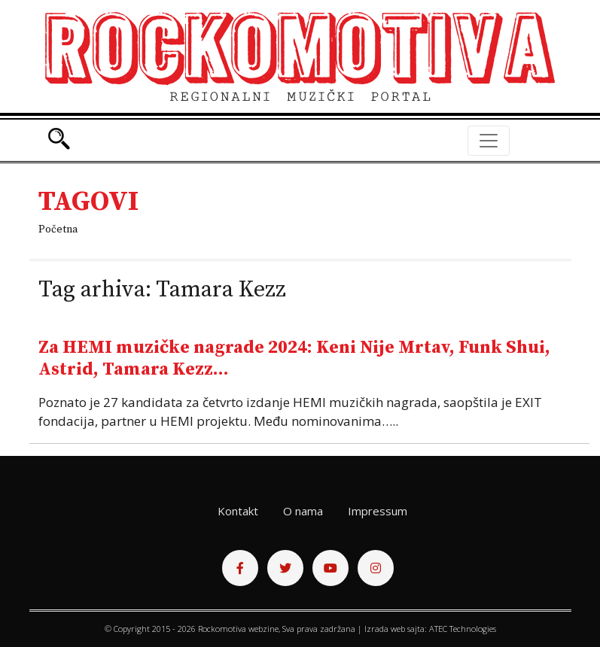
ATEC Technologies (462, 628)
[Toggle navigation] (489, 141)
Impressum (377, 510)
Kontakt (238, 510)
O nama (303, 510)
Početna (58, 229)
